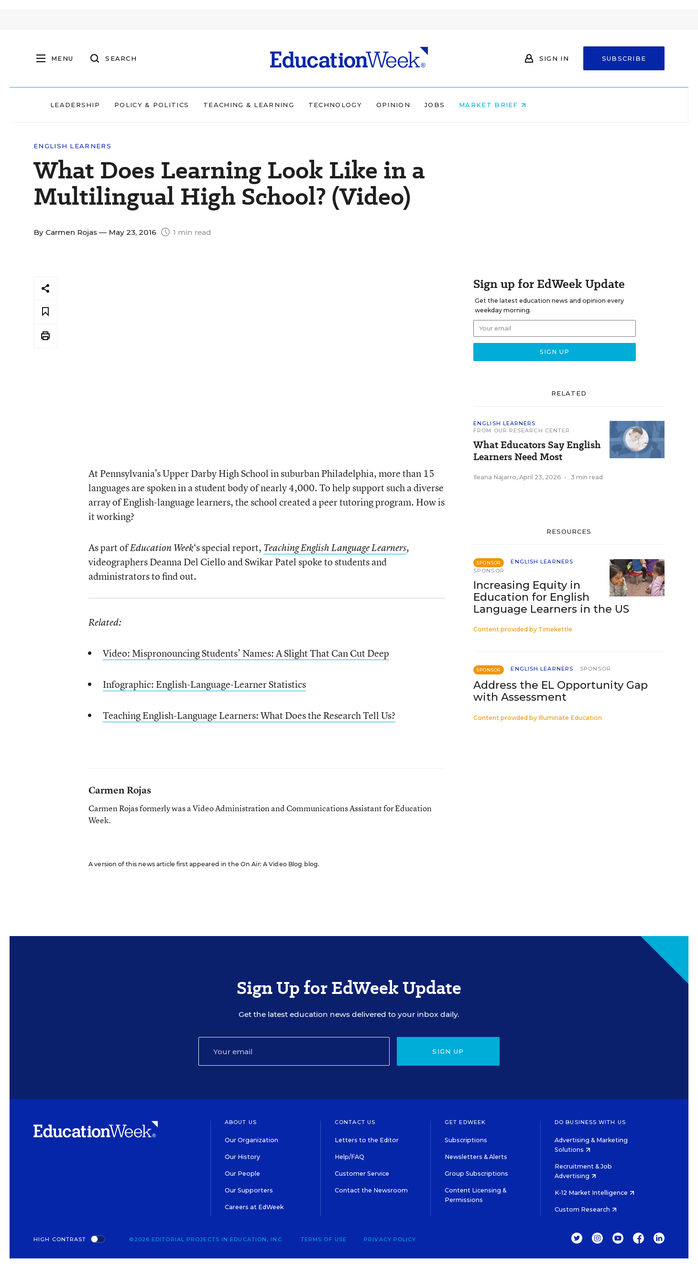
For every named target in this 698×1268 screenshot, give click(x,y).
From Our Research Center (521, 430)
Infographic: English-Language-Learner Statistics (204, 684)
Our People (242, 1173)
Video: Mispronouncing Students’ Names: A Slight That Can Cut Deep (246, 653)
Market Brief (553, 105)
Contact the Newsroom (371, 1190)
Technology (396, 105)
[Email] (294, 1051)
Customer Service (362, 1173)
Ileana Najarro (494, 477)
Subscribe (624, 58)
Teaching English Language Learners (334, 547)
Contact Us (355, 1122)
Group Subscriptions (476, 1173)
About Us (241, 1122)
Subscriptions (466, 1140)
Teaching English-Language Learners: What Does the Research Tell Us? (249, 715)
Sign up (448, 1051)
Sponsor (488, 570)
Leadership (136, 105)
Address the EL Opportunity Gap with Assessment (560, 691)
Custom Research (586, 1209)
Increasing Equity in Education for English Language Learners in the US (551, 597)
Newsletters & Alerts (476, 1156)
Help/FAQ (349, 1156)
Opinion (454, 105)
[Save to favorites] (45, 312)
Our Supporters (249, 1190)
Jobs (495, 105)
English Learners (72, 146)
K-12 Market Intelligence (594, 1192)
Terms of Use (324, 1239)
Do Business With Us (590, 1122)
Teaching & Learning (309, 105)
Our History (242, 1156)
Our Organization (251, 1140)
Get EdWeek (465, 1122)
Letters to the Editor (367, 1140)
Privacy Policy (390, 1239)
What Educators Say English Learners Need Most (537, 451)
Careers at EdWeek (254, 1207)
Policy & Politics (212, 105)
